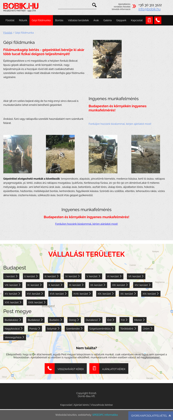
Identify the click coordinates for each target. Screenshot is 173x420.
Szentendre (74, 328)
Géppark (121, 20)
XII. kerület (98, 285)
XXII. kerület (13, 302)
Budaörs (55, 319)
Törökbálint (128, 328)
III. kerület (52, 276)
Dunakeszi (93, 319)
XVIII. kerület (82, 293)
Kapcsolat (137, 20)
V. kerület (93, 276)
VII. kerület (136, 276)
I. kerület (11, 276)
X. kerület (56, 285)
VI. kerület (114, 276)
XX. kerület (128, 293)
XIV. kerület (143, 285)
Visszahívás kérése (102, 404)
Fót (124, 319)
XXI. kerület (151, 293)
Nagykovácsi (14, 328)
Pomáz (35, 328)
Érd (111, 319)
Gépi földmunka (41, 20)
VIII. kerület (13, 285)
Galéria (107, 20)
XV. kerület (12, 293)
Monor (139, 319)
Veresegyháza (15, 337)
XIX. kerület (106, 293)
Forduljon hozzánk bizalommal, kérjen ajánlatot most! (120, 123)
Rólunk (23, 20)
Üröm (148, 328)
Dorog (74, 319)
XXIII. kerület (37, 302)
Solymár (53, 328)
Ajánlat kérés (81, 404)
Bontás (59, 20)
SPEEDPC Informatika (105, 414)
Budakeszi (35, 319)
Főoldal (10, 20)
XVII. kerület (58, 293)
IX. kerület (34, 285)
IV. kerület (72, 276)
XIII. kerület (120, 285)
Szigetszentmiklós (101, 328)
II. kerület (31, 276)
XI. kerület (76, 285)
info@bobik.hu (149, 9)
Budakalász (13, 319)
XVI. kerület (35, 293)
